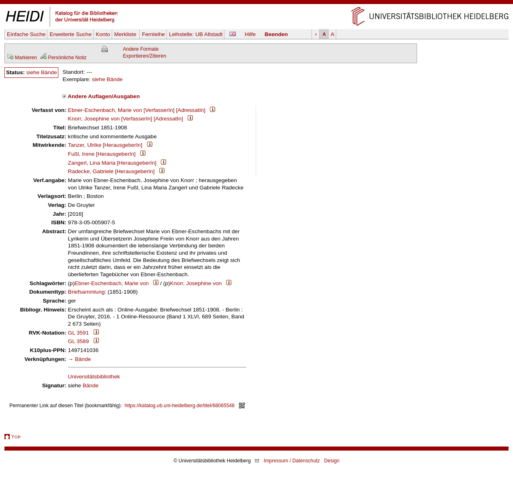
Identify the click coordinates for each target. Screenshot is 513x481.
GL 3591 (78, 333)
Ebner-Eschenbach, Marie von (112, 283)
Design (332, 461)
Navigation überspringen (256, 3)
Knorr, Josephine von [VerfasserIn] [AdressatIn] (125, 119)
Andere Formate (140, 49)
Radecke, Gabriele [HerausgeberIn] (111, 171)
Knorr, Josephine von (196, 283)
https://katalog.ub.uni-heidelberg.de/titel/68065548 (180, 405)
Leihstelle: (195, 34)
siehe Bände (41, 72)
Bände (83, 359)
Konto (103, 34)
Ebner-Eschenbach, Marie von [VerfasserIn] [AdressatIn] (136, 110)
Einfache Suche (26, 34)
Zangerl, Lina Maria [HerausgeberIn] (112, 163)
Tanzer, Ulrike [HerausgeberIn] (105, 145)
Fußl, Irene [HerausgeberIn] (102, 154)
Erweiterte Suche (70, 34)
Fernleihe (153, 34)
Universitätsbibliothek (94, 377)
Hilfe (250, 34)
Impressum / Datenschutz (292, 461)
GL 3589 (78, 341)
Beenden (276, 34)
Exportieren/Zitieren (144, 56)
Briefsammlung (86, 292)
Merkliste (126, 34)
